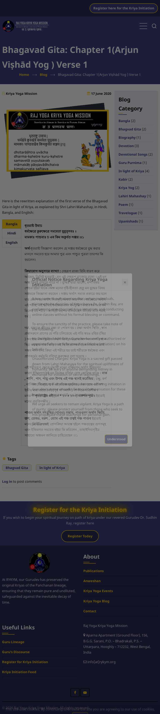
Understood (116, 436)
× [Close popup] (125, 279)
